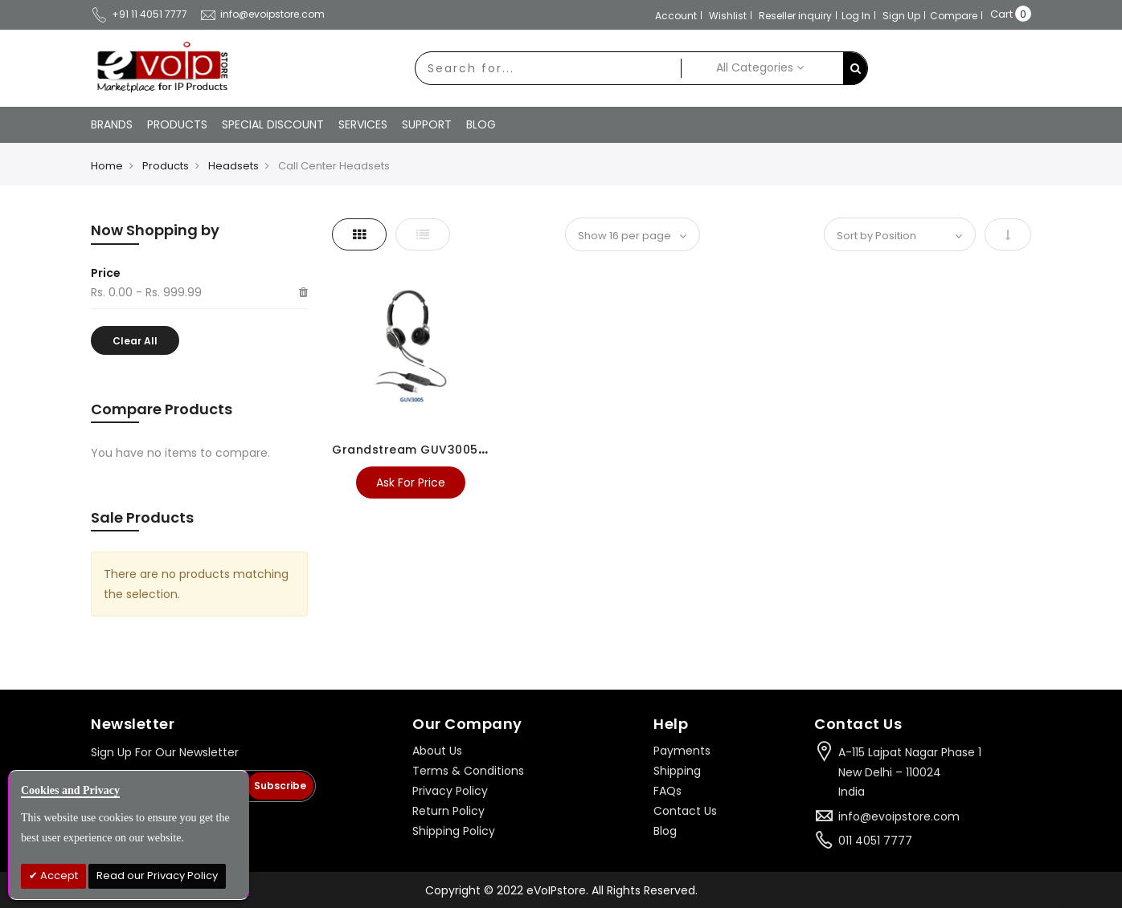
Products (165, 165)
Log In (856, 15)
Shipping (677, 771)
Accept (58, 875)
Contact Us (685, 811)
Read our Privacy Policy (157, 875)
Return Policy (448, 811)
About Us (437, 751)
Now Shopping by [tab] (155, 230)
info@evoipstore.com (262, 14)
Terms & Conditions (468, 771)
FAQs (667, 791)
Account (676, 15)
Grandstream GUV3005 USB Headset (446, 450)
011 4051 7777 (875, 841)
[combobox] (548, 68)
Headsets (233, 165)
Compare (953, 15)
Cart (1001, 14)
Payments (681, 751)
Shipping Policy (453, 831)
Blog (665, 831)
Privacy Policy (450, 791)
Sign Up (901, 15)
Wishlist (728, 15)
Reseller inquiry (795, 15)
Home (107, 165)
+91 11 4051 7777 (139, 14)
